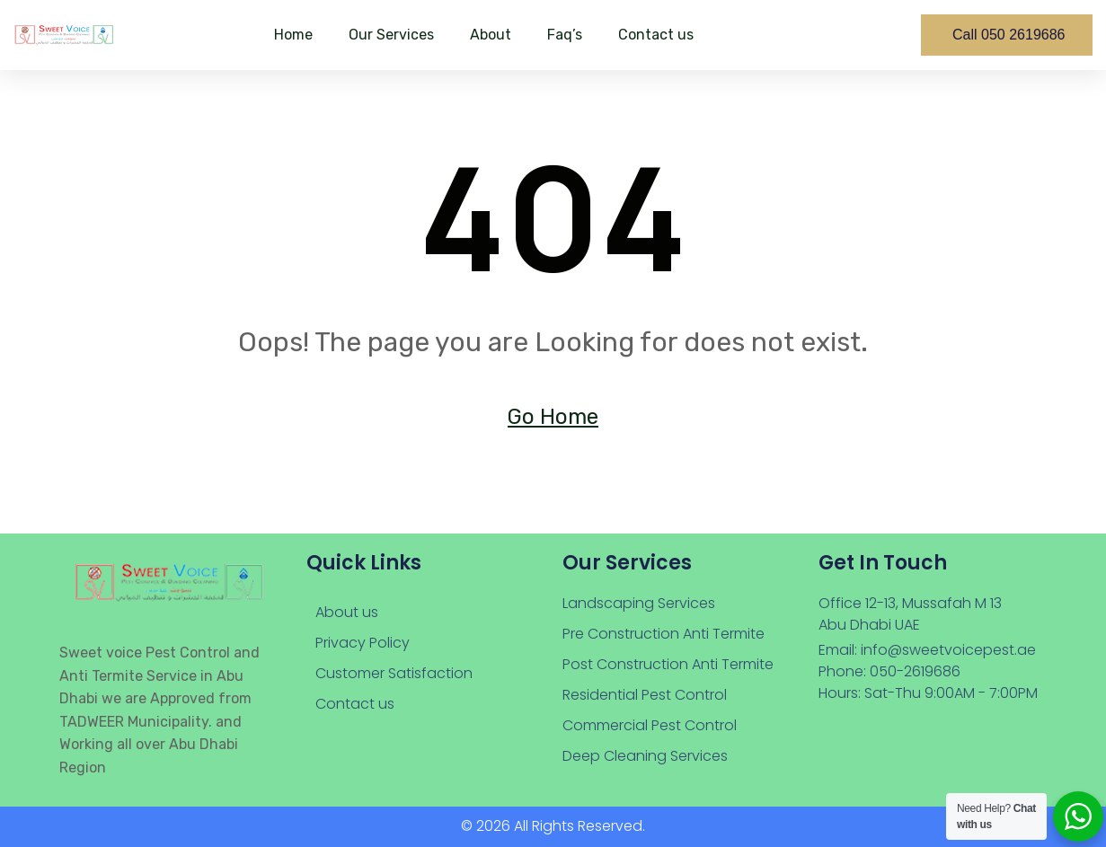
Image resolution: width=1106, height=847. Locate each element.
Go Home (553, 416)
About (490, 34)
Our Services (391, 34)
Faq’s (564, 34)
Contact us (656, 34)
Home (293, 34)
